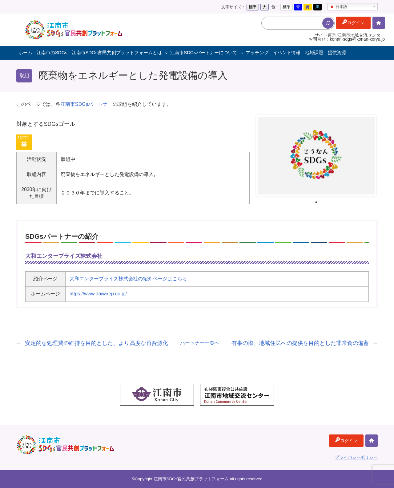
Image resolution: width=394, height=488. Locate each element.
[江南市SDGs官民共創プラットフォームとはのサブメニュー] (166, 52)
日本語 (338, 6)
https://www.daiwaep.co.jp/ (98, 293)
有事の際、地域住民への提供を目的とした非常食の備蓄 (300, 343)
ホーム (378, 23)
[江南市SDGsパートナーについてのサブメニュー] (242, 52)
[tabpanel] (316, 155)
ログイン (355, 22)
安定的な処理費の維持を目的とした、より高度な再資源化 (96, 343)
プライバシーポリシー (356, 457)
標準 (253, 7)
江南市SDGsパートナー (86, 104)
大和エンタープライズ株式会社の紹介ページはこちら (128, 278)
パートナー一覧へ (199, 343)
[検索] (328, 23)
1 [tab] (316, 202)
